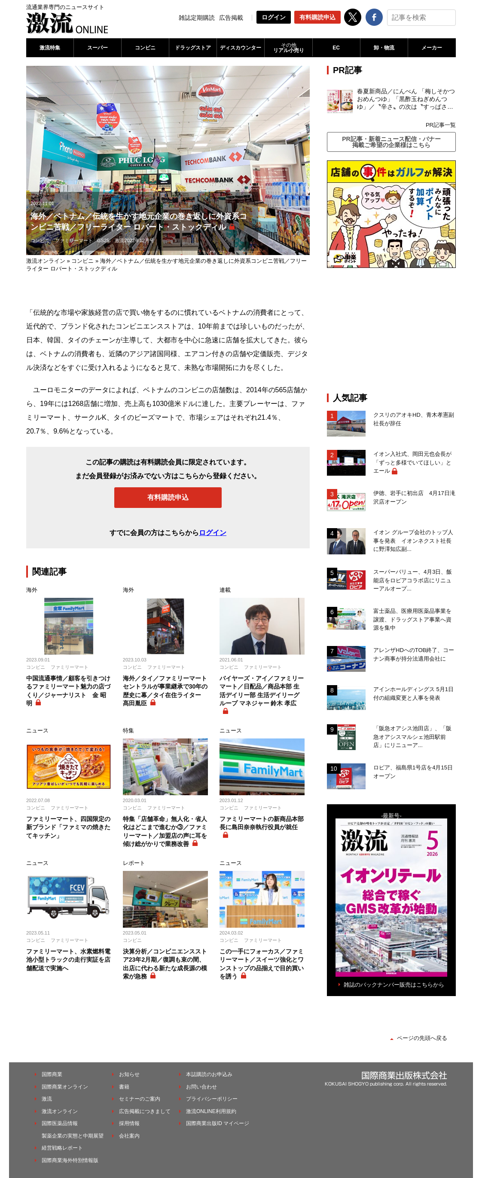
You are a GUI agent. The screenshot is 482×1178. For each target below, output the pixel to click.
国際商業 (52, 1074)
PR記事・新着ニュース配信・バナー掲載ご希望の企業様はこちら (391, 141)
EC (336, 48)
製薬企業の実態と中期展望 (73, 1135)
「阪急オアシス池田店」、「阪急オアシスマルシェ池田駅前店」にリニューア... (412, 736)
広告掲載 (231, 17)
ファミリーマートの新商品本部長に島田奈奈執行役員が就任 (262, 823)
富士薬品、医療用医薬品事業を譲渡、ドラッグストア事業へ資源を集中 (412, 619)
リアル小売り (288, 47)
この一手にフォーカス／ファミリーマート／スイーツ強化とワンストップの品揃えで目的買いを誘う (262, 964)
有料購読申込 (317, 17)
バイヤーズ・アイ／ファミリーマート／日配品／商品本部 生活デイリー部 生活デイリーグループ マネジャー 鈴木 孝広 (262, 691)
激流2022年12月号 (134, 240)
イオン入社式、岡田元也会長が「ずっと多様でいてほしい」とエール (412, 462)
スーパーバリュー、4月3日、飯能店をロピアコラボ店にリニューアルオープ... (412, 580)
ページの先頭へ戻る (422, 1038)
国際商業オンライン (65, 1086)
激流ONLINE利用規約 (211, 1111)
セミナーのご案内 (139, 1098)
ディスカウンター (240, 48)
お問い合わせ (201, 1086)
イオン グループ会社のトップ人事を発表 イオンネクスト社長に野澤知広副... (413, 540)
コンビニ (145, 48)
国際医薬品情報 (60, 1123)
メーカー (431, 48)
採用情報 (129, 1123)
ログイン (274, 17)
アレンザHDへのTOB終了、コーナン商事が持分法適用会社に (413, 654)
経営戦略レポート (62, 1147)
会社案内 (129, 1135)
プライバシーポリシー (212, 1098)
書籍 (124, 1086)
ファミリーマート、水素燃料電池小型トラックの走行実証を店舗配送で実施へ (68, 960)
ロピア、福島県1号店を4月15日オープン (413, 771)
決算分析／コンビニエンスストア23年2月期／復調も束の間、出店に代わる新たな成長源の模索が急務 (165, 964)
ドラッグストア (193, 48)
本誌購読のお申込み (209, 1074)
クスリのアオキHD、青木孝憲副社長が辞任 (413, 419)
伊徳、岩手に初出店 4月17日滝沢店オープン (414, 497)
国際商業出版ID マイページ (217, 1123)
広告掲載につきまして (145, 1111)
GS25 (103, 240)
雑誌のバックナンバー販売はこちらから (394, 984)
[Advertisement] (391, 330)
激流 (47, 1098)
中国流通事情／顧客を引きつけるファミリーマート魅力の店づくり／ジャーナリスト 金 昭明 (68, 691)
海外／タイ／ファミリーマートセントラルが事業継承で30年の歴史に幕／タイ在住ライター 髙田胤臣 (165, 691)
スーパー (97, 48)
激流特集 (50, 48)
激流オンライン (45, 261)
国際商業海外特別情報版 (70, 1160)
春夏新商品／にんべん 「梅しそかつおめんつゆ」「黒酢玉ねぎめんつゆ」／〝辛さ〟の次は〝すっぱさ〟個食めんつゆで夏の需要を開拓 (406, 99)
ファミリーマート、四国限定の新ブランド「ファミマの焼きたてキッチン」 (68, 827)
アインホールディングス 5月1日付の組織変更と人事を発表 (413, 693)
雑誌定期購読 (197, 17)
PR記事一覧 (441, 125)
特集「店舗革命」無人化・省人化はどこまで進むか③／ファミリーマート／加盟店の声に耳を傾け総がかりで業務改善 (165, 831)
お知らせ (129, 1074)
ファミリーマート (74, 240)
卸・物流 (384, 48)
